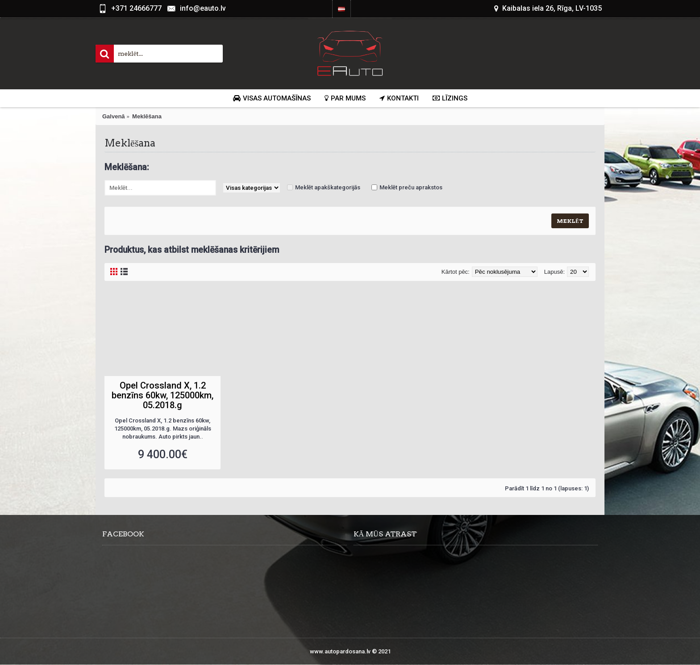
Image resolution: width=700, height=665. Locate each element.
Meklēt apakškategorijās (327, 187)
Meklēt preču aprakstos (410, 187)
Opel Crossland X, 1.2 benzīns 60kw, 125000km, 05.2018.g (162, 395)
